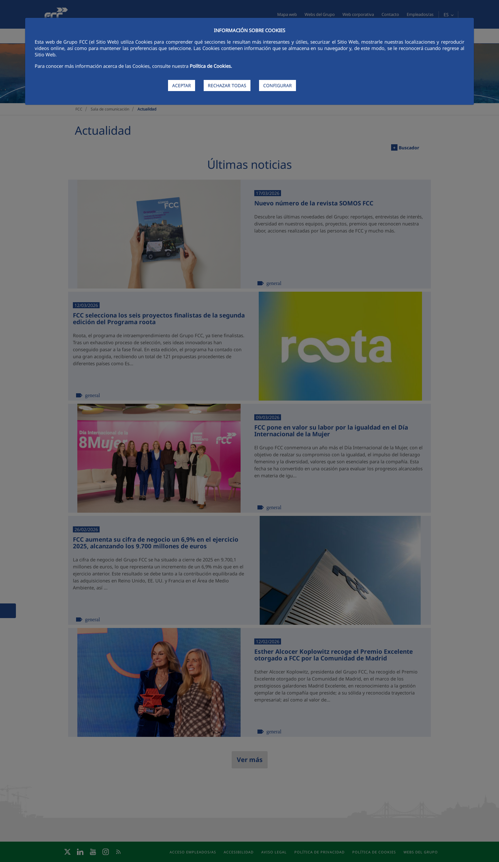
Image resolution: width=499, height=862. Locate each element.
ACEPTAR (181, 85)
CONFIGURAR (277, 85)
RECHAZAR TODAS (227, 85)
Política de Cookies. (211, 66)
